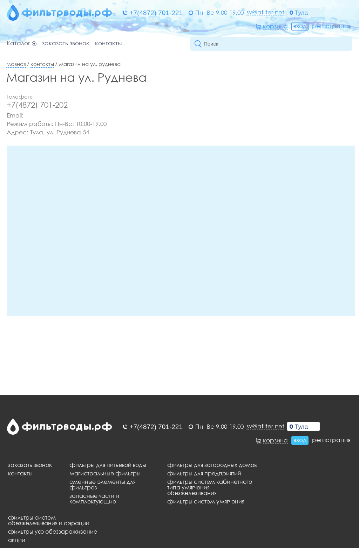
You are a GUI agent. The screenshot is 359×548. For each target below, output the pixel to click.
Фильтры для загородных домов (212, 464)
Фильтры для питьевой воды (107, 464)
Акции (16, 539)
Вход (299, 25)
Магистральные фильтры (105, 473)
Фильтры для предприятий (204, 473)
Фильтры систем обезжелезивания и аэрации (48, 520)
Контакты (108, 43)
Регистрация (331, 26)
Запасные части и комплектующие (94, 498)
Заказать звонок (65, 43)
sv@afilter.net (265, 12)
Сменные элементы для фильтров (102, 484)
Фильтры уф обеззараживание (52, 531)
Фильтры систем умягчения (205, 501)
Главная (16, 64)
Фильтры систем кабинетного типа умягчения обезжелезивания (209, 487)
